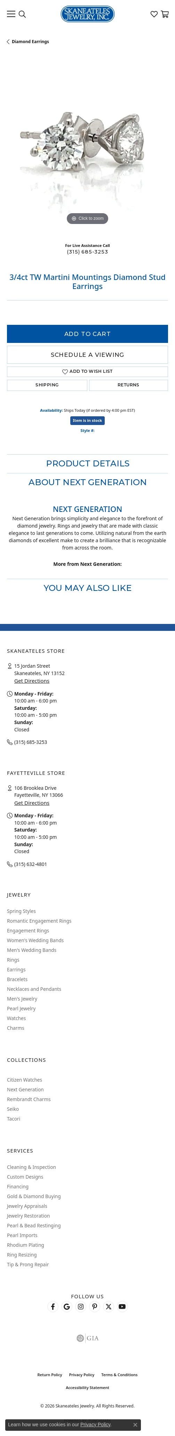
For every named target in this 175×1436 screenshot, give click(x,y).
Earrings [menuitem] (16, 969)
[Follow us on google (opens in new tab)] (66, 1306)
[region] (87, 146)
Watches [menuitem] (16, 1018)
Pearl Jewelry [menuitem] (21, 1008)
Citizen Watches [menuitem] (24, 1079)
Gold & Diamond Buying (34, 1196)
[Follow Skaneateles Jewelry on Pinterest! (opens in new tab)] (94, 1306)
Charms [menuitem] (15, 1028)
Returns (129, 385)
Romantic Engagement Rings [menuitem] (39, 920)
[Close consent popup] (135, 1425)
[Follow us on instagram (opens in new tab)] (80, 1306)
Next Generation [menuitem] (25, 1089)
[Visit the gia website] (88, 1338)
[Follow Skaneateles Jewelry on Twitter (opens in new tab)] (108, 1306)
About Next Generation (88, 482)
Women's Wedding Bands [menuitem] (35, 940)
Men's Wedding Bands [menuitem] (31, 950)
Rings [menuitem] (13, 959)
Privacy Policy (81, 1374)
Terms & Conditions (119, 1374)
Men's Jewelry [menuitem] (22, 998)
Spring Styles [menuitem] (21, 911)
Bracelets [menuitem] (17, 979)
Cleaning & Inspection (31, 1167)
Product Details (87, 463)
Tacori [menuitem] (13, 1118)
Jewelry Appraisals (27, 1206)
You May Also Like (87, 588)
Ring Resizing (22, 1254)
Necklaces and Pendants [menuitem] (34, 989)
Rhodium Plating (25, 1245)
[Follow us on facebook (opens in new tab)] (52, 1306)
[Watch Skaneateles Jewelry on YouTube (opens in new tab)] (122, 1306)
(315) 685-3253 (87, 252)
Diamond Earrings (30, 42)
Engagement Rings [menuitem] (28, 930)
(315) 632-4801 (30, 864)
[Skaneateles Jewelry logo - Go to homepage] (87, 14)
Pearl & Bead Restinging (34, 1225)
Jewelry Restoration (28, 1215)
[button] (22, 14)
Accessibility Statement (87, 1387)
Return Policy (49, 1374)
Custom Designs (25, 1176)
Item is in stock (87, 420)
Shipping (46, 385)
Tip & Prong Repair (28, 1264)
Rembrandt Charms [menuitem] (29, 1099)
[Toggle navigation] (11, 14)
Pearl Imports (22, 1235)
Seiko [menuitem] (13, 1109)
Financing (18, 1186)
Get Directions (31, 680)
